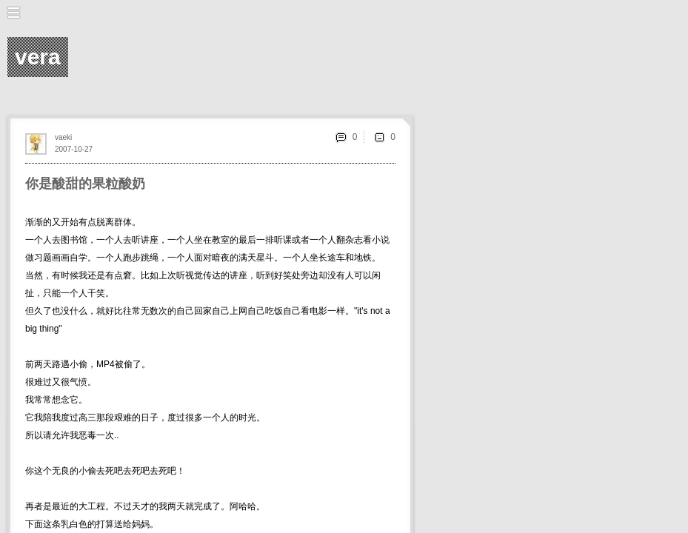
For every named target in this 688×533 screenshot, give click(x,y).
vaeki (63, 137)
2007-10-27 (74, 149)
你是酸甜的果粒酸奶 (85, 183)
